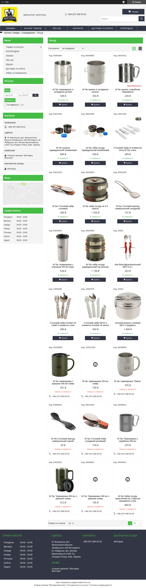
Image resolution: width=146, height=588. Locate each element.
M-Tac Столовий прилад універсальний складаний (127, 207)
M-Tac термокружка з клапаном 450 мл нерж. (63, 265)
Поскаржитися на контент (77, 585)
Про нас (57, 28)
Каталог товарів (32, 28)
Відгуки (9, 64)
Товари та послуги (15, 47)
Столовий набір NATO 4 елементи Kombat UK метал (95, 324)
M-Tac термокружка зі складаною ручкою (63, 90)
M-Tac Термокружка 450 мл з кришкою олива (63, 497)
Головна (10, 28)
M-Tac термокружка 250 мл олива (95, 382)
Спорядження (28, 33)
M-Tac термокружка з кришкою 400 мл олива (63, 382)
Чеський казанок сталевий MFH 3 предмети (127, 324)
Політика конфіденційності (101, 585)
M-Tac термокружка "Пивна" (127, 381)
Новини (9, 55)
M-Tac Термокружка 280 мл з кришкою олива (95, 497)
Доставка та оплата (102, 28)
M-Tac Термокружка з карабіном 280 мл (127, 440)
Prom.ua (87, 582)
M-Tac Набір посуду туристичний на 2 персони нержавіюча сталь (127, 498)
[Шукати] (142, 18)
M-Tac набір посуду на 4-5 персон (95, 207)
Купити (64, 105)
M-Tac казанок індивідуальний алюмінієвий (63, 149)
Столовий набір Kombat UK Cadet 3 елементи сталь (63, 324)
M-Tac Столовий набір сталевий (63, 207)
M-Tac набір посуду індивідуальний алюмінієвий (95, 149)
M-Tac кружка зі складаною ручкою (95, 90)
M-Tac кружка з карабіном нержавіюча (127, 90)
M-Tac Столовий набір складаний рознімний (95, 440)
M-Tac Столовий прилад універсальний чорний (63, 440)
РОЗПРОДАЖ (126, 28)
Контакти (78, 28)
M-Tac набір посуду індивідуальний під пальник (95, 265)
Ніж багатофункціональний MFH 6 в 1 (128, 265)
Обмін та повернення (16, 73)
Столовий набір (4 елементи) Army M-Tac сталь (128, 149)
